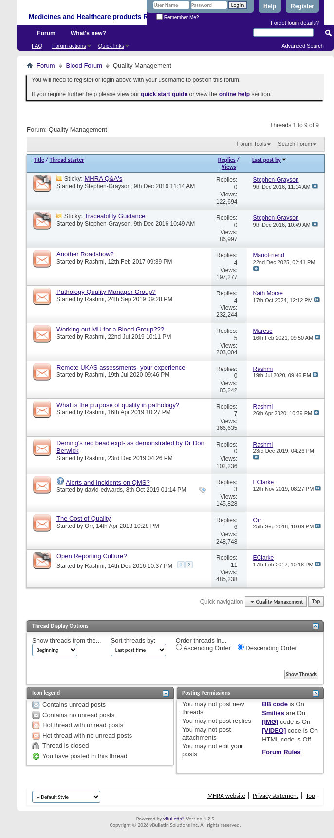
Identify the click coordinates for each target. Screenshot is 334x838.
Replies (227, 159)
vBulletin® (174, 819)
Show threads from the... (66, 640)
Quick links (111, 46)
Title (39, 159)
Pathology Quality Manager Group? (106, 291)
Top (316, 602)
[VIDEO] (274, 730)
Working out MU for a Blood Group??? (110, 329)
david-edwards (104, 490)
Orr (89, 526)
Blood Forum (84, 65)
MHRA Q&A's (104, 178)
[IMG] (270, 721)
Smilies (273, 713)
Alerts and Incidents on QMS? (108, 482)
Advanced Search (302, 46)
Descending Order (267, 648)
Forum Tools (251, 144)
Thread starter (67, 159)
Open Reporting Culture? (91, 556)
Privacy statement (275, 795)
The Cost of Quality (83, 518)
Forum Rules (281, 752)
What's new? (88, 33)
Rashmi (95, 261)
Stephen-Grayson (107, 186)
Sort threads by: (133, 640)
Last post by (269, 159)
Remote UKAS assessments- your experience (120, 367)
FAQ (37, 46)
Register (302, 6)
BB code (275, 704)
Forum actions (69, 46)
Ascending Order (203, 648)
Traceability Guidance (114, 216)
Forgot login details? (295, 23)
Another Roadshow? (85, 254)
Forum (46, 33)
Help (269, 6)
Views (229, 166)
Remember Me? (177, 17)
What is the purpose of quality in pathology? (117, 405)
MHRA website (226, 795)
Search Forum (295, 144)
